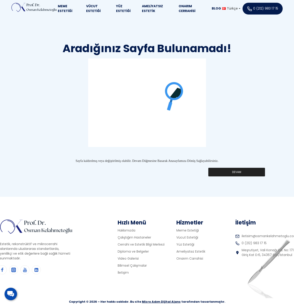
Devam (236, 172)
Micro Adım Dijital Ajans (161, 302)
